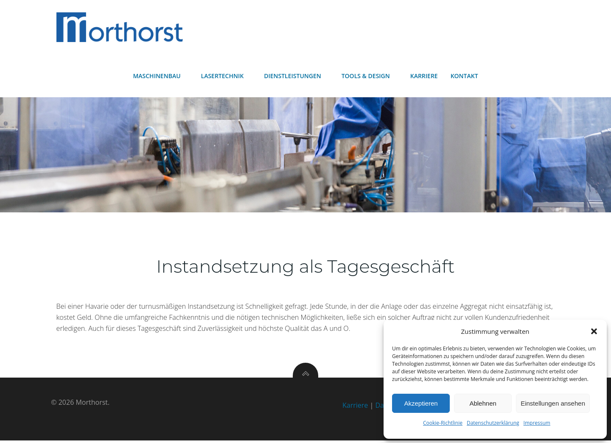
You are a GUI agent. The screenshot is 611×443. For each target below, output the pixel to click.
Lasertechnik (226, 77)
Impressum (537, 422)
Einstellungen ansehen (553, 403)
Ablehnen (482, 403)
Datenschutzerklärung (493, 422)
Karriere (424, 77)
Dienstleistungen (296, 77)
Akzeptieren (420, 403)
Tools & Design (370, 77)
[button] (594, 331)
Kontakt (464, 77)
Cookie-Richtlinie (442, 422)
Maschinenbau (160, 77)
